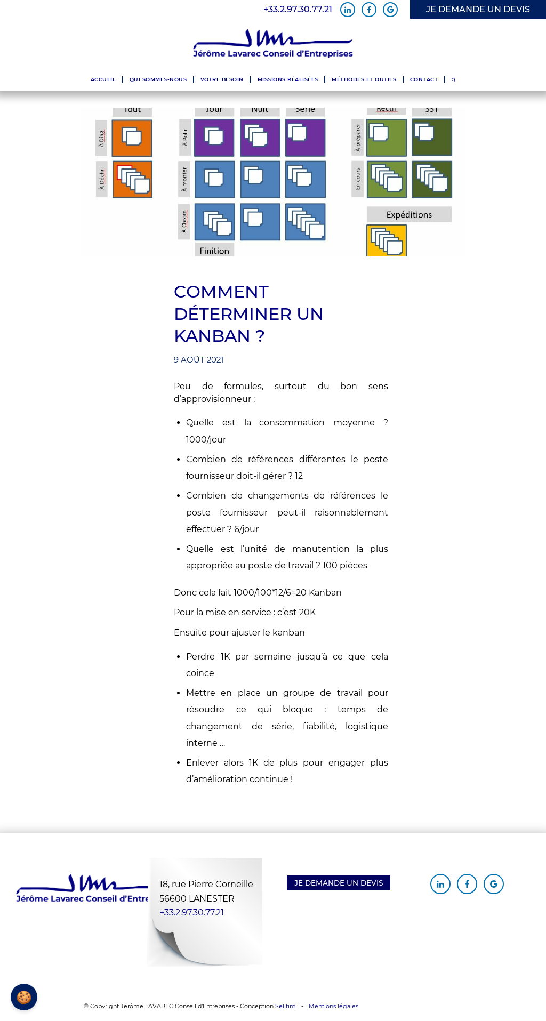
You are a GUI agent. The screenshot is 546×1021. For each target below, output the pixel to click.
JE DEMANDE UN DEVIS (478, 9)
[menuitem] (103, 79)
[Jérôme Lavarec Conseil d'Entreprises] (273, 43)
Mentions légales (333, 1006)
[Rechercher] (453, 79)
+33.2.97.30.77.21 (297, 9)
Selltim (285, 1006)
